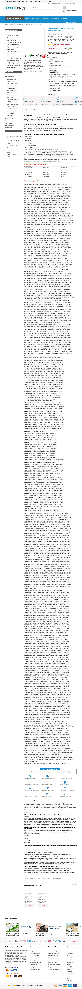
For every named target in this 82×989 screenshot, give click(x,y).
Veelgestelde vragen (70, 963)
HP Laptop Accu (11, 86)
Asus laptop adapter (53, 958)
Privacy (69, 969)
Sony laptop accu (34, 955)
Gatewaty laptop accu (35, 962)
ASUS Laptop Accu (11, 79)
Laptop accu (13, 24)
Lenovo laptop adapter (54, 964)
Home (26, 18)
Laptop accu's (9, 77)
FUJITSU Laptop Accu (12, 109)
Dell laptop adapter (53, 955)
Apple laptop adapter (53, 953)
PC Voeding (8, 127)
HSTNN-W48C (46, 170)
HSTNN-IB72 (64, 172)
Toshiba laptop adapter (54, 969)
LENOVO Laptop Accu (12, 95)
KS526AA (63, 177)
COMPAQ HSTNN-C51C (62, 160)
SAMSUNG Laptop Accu (13, 99)
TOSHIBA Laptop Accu (12, 102)
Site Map (69, 978)
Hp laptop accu (34, 951)
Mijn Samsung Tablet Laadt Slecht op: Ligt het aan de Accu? (17, 935)
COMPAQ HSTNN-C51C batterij (33, 24)
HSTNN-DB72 (46, 172)
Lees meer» (10, 115)
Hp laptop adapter (53, 962)
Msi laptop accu (34, 960)
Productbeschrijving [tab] (30, 110)
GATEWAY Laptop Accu (12, 93)
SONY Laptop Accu (11, 106)
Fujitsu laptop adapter (54, 960)
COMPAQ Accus (21, 24)
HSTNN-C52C (52, 69)
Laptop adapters (10, 125)
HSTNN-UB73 (28, 174)
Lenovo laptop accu (35, 953)
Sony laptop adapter (53, 967)
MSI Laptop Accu (11, 97)
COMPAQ (54, 58)
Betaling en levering (69, 954)
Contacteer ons (71, 976)
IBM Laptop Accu (11, 113)
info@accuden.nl (73, 22)
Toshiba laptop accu (35, 969)
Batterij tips (70, 967)
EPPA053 (58, 65)
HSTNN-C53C (28, 170)
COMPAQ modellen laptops (43, 118)
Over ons (69, 951)
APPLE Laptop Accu (12, 84)
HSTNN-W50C (28, 172)
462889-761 (46, 177)
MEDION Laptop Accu (12, 104)
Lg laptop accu (33, 964)
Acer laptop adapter (53, 951)
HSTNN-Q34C (65, 67)
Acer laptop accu (34, 967)
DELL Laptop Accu (11, 90)
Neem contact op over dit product (33, 71)
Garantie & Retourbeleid (70, 959)
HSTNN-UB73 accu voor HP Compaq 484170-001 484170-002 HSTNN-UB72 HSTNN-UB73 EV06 (43, 901)
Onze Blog (63, 18)
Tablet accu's (9, 119)
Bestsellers (45, 18)
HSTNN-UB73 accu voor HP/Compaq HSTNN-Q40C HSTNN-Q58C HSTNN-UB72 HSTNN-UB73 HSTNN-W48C (29, 901)
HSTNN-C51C (72, 67)
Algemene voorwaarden (70, 973)
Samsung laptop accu (35, 958)
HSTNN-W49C (64, 170)
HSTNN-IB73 (64, 174)
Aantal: (50, 94)
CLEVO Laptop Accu (12, 111)
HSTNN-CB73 (28, 177)
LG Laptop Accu (11, 88)
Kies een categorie (14, 18)
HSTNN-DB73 (46, 174)
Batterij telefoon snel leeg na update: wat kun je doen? (48, 935)
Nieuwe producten (35, 18)
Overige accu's (9, 123)
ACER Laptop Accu (11, 81)
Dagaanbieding (54, 18)
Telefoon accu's (10, 121)
